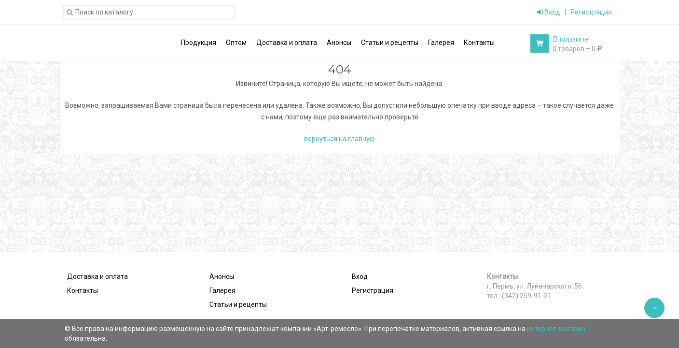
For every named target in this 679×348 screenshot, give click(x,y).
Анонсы (221, 276)
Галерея (222, 290)
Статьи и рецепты (238, 304)
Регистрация (591, 12)
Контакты (82, 290)
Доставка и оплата (97, 276)
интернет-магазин (556, 329)
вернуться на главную (339, 139)
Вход (548, 12)
